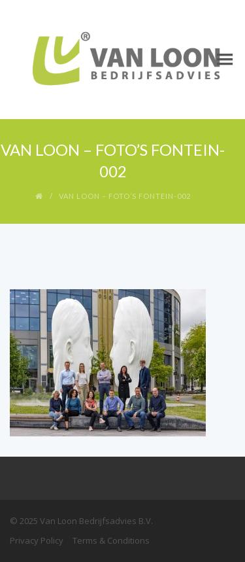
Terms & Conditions (111, 540)
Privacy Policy (36, 540)
